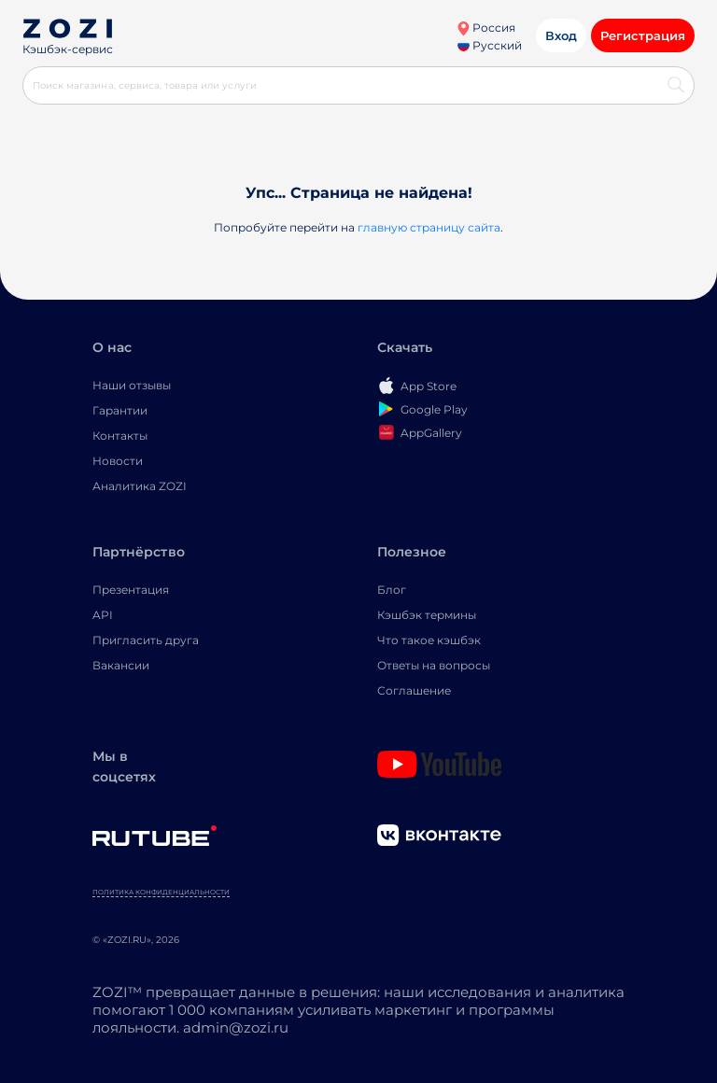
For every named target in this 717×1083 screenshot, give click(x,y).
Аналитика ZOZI (139, 486)
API (102, 615)
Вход (561, 35)
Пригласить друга (145, 640)
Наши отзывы (131, 385)
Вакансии (120, 665)
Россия (486, 28)
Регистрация (642, 35)
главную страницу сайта (429, 227)
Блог (391, 590)
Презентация (130, 590)
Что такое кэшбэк (429, 640)
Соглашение (414, 690)
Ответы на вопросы (433, 665)
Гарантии (120, 410)
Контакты (120, 436)
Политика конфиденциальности (161, 892)
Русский (489, 45)
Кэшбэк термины (426, 615)
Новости (117, 461)
